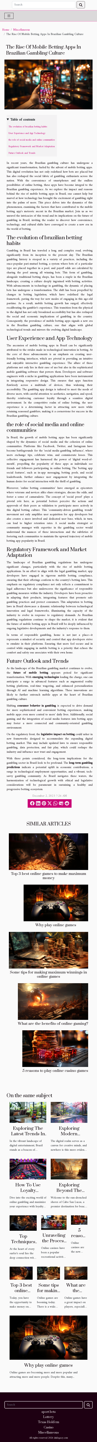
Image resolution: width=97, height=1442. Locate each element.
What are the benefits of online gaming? (53, 1023)
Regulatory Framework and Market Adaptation (31, 146)
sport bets (48, 1412)
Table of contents (22, 119)
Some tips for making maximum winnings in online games (48, 974)
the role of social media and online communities (31, 140)
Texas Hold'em (48, 1422)
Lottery (48, 1417)
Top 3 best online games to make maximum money (48, 875)
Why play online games (55, 925)
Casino (48, 1428)
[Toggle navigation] (8, 16)
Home (5, 29)
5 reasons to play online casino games (55, 1070)
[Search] (44, 4)
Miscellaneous (21, 29)
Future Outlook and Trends (21, 153)
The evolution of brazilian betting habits (27, 127)
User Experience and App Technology (26, 133)
